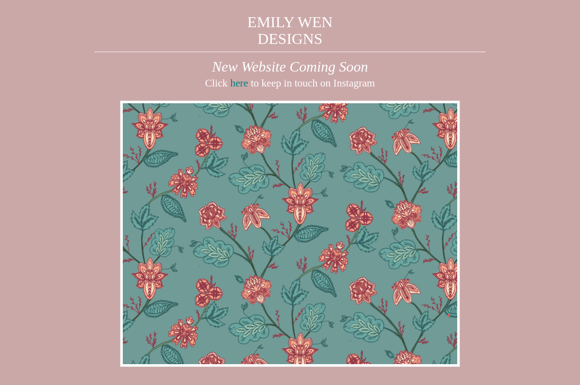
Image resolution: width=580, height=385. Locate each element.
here (239, 83)
